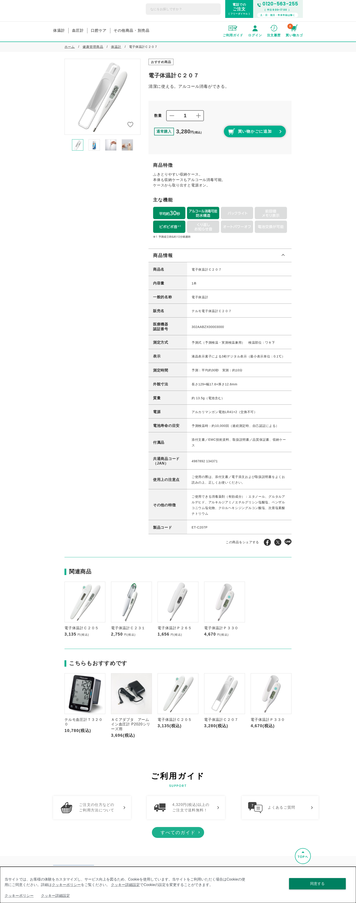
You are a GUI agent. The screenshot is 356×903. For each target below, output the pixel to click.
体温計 (116, 47)
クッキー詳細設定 (125, 885)
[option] (102, 97)
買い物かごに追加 (243, 132)
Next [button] (144, 145)
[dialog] (178, 885)
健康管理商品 (93, 47)
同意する (317, 884)
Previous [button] (61, 145)
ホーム (69, 47)
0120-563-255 (277, 4)
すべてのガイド (178, 839)
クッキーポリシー (66, 885)
